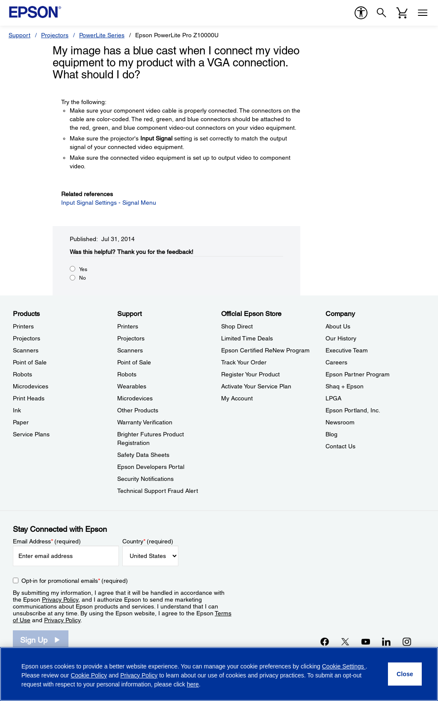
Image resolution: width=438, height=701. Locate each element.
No (82, 278)
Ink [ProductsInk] (17, 410)
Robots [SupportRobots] (126, 374)
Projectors (54, 35)
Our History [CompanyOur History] (341, 338)
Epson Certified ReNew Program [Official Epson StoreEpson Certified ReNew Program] (265, 350)
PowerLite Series (101, 35)
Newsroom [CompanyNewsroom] (340, 422)
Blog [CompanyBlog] (331, 434)
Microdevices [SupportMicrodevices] (135, 398)
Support (19, 35)
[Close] (405, 674)
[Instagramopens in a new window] (406, 641)
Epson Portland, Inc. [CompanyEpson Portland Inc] (353, 410)
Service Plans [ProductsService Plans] (31, 434)
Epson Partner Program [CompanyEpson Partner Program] (358, 374)
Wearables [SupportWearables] (131, 386)
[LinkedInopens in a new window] (386, 641)
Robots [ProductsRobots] (22, 374)
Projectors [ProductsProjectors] (26, 338)
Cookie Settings (344, 666)
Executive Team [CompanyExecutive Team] (347, 350)
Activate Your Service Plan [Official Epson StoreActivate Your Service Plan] (256, 386)
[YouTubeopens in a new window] (365, 641)
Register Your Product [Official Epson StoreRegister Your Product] (250, 374)
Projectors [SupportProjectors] (131, 338)
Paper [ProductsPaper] (21, 422)
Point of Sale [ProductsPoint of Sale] (30, 362)
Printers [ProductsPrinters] (23, 326)
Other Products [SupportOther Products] (137, 410)
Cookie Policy (89, 675)
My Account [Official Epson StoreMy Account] (237, 398)
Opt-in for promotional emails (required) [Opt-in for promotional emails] (74, 580)
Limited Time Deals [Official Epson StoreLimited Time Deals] (247, 338)
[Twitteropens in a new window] (345, 641)
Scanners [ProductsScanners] (25, 350)
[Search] (381, 13)
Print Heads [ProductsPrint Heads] (28, 398)
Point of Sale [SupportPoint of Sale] (134, 362)
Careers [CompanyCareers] (336, 362)
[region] (219, 674)
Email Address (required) (47, 541)
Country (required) (147, 541)
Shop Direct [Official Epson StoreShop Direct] (237, 326)
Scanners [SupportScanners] (130, 350)
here (193, 684)
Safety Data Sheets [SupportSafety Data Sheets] (143, 454)
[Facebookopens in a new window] (324, 641)
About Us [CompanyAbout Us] (338, 326)
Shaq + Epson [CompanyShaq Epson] (345, 386)
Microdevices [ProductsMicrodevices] (30, 386)
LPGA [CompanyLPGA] (333, 398)
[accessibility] (361, 13)
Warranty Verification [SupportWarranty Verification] (144, 422)
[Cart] (402, 13)
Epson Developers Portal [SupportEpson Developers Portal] (150, 466)
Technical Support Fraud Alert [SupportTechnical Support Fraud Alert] (157, 490)
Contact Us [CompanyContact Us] (340, 446)
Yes (83, 269)
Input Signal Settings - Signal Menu (108, 202)
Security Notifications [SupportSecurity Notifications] (145, 478)
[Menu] (422, 13)
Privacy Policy (60, 599)
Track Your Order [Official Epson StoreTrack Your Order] (243, 362)
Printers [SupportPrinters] (127, 326)
